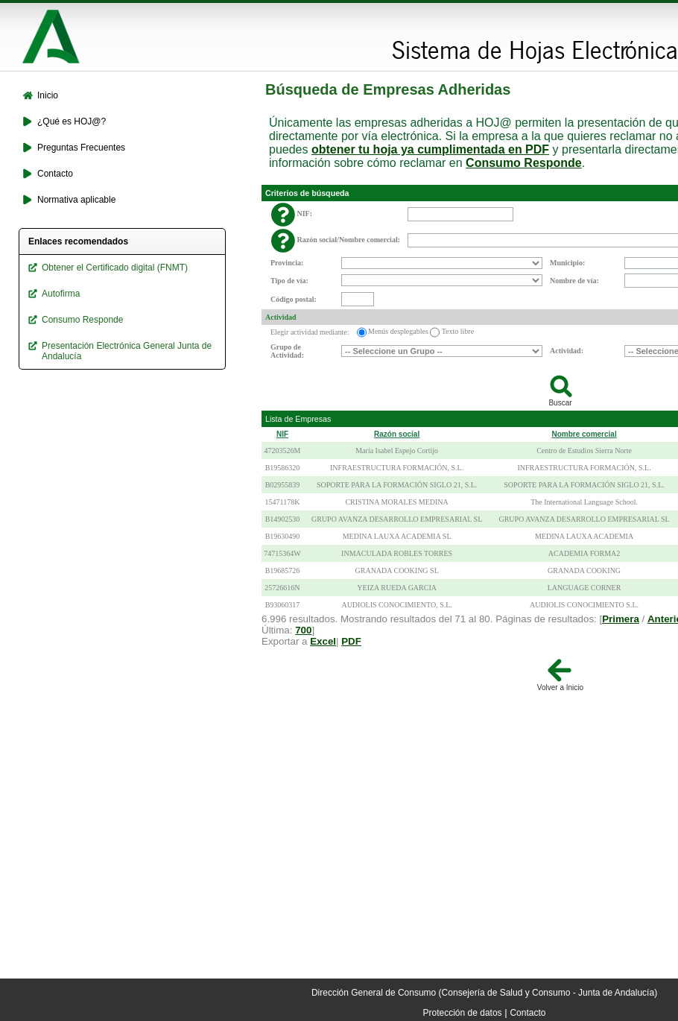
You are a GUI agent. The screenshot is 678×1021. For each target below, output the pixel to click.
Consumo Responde (524, 163)
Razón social (396, 434)
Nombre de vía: (574, 280)
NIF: (305, 213)
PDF (351, 641)
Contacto (527, 1013)
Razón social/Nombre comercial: (349, 240)
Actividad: (566, 351)
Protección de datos (462, 1013)
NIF (282, 434)
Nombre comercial (583, 434)
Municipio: (567, 263)
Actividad (281, 317)
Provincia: (286, 263)
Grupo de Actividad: (287, 351)
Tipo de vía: (289, 280)
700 (303, 630)
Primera (620, 619)
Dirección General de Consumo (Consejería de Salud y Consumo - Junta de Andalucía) (484, 992)
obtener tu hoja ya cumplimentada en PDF (430, 149)
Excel (323, 641)
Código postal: (293, 299)
